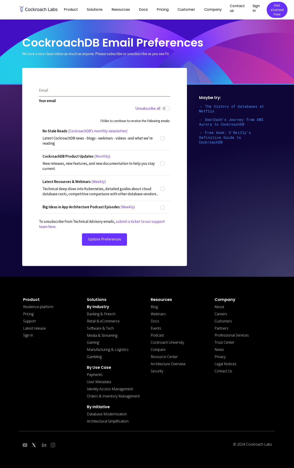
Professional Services (232, 335)
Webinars (158, 313)
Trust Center (224, 342)
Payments (95, 374)
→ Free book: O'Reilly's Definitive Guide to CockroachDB (225, 137)
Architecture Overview (168, 363)
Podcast (157, 335)
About (219, 306)
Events (156, 328)
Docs (155, 321)
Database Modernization (107, 414)
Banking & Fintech (101, 313)
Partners (221, 328)
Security (157, 371)
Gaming (93, 342)
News (219, 349)
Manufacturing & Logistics (108, 349)
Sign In (256, 8)
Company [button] (213, 9)
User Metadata (99, 381)
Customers (223, 321)
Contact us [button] (237, 8)
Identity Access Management (110, 388)
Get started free (277, 10)
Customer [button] (186, 9)
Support (29, 321)
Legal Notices (225, 363)
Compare (158, 349)
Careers (221, 313)
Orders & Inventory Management (113, 396)
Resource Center (164, 356)
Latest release (34, 328)
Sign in (28, 335)
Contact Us (223, 371)
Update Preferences (104, 239)
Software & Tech (100, 328)
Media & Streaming (102, 335)
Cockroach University (167, 342)
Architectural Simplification (108, 421)
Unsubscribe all (147, 108)
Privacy (220, 356)
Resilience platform (38, 306)
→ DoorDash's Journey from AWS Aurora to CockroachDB (231, 122)
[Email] (104, 91)
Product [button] (71, 9)
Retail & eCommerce (103, 321)
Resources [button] (121, 9)
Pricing (163, 9)
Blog (154, 306)
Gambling (94, 356)
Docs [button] (143, 9)
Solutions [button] (95, 9)
